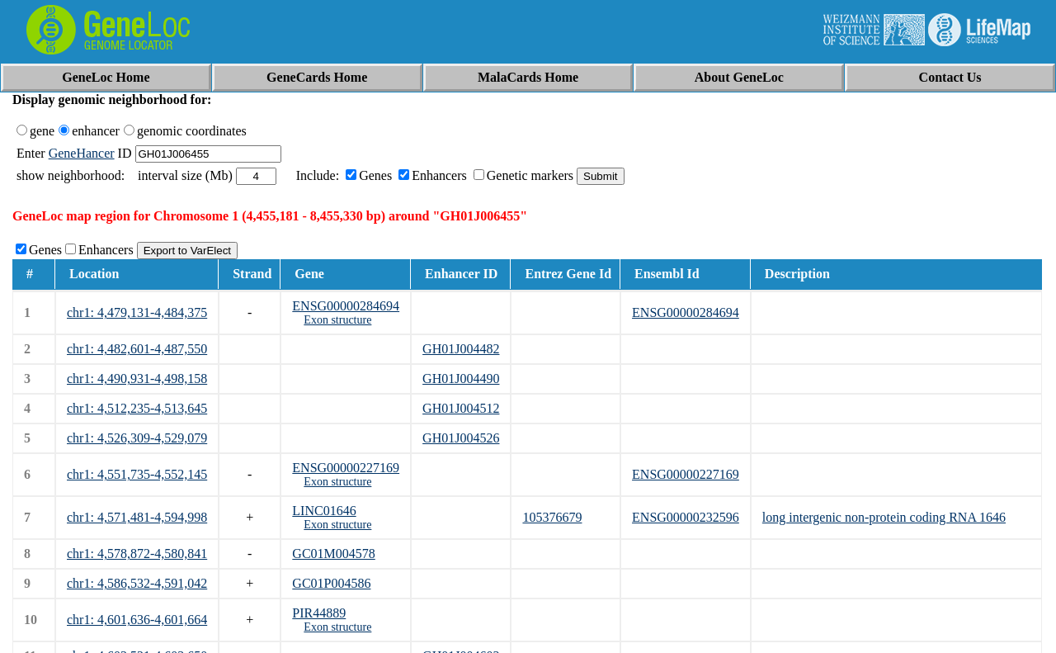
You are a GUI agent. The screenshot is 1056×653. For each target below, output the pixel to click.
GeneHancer (82, 153)
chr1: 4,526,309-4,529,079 (137, 438)
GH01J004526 (460, 438)
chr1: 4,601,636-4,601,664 (137, 620)
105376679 (552, 517)
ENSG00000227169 (345, 468)
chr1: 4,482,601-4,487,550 (137, 349)
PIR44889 (319, 613)
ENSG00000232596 (685, 517)
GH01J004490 (460, 378)
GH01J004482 (460, 349)
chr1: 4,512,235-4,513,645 (137, 408)
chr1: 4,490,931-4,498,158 (137, 378)
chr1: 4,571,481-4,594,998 (137, 517)
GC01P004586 (331, 583)
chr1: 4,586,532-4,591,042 (137, 583)
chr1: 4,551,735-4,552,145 (137, 474)
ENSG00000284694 (345, 306)
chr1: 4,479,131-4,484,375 (137, 312)
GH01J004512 (460, 408)
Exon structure (337, 320)
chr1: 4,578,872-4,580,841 (137, 554)
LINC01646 (324, 511)
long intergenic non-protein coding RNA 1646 (884, 517)
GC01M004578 (333, 554)
